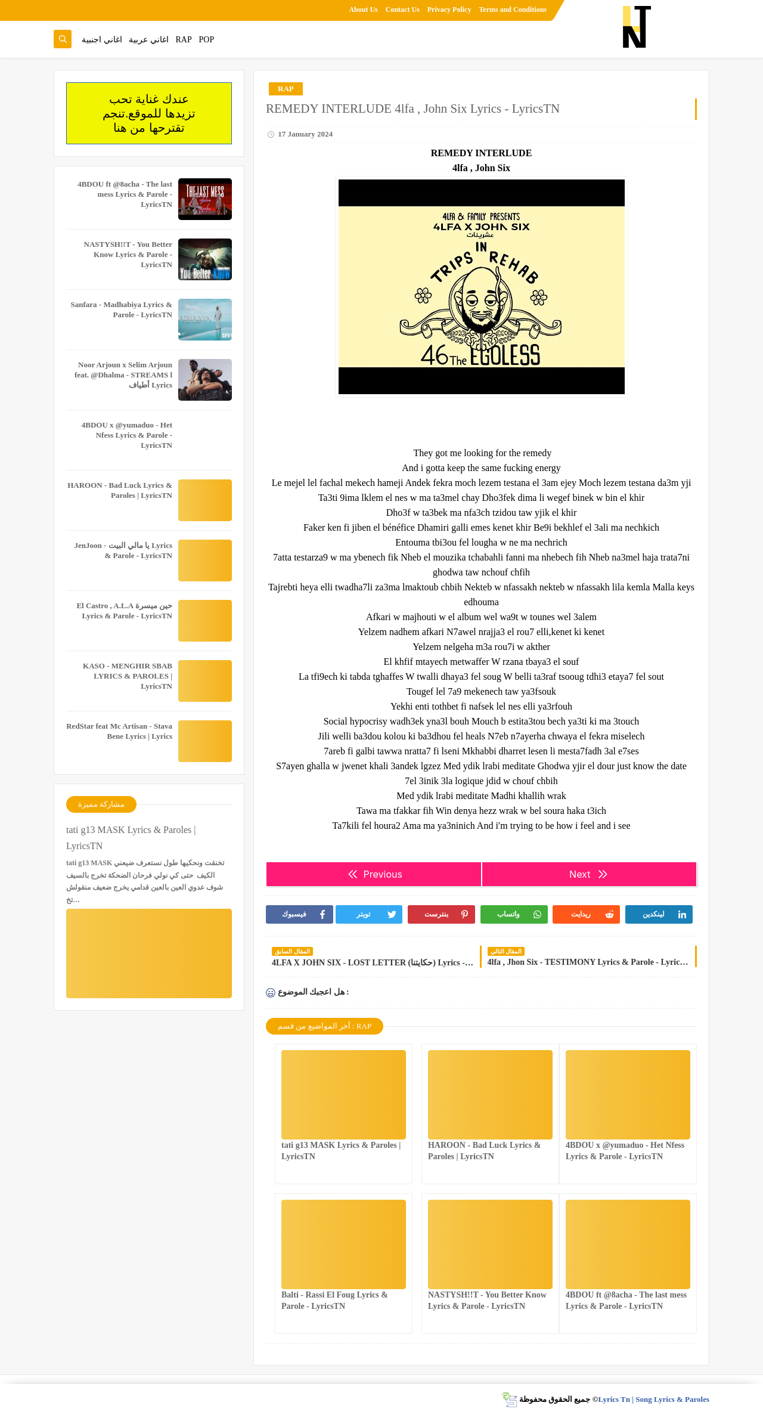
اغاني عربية (149, 39)
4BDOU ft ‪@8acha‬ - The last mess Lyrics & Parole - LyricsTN (124, 194)
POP (206, 39)
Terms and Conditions (513, 9)
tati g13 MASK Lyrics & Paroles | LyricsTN (131, 838)
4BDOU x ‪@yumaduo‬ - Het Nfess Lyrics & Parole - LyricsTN (127, 435)
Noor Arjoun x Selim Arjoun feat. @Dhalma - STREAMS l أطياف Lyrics (123, 374)
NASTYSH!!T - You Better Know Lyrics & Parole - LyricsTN (128, 254)
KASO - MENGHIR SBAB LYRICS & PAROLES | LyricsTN (127, 676)
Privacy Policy (449, 9)
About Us (363, 9)
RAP (184, 39)
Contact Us (403, 9)
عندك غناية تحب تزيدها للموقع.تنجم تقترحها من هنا (149, 113)
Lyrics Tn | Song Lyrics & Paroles (653, 1399)
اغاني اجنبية (102, 39)
